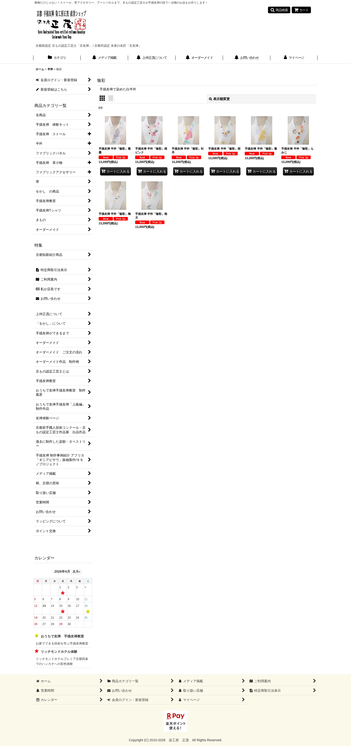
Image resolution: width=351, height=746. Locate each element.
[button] (279, 10)
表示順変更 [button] (219, 99)
